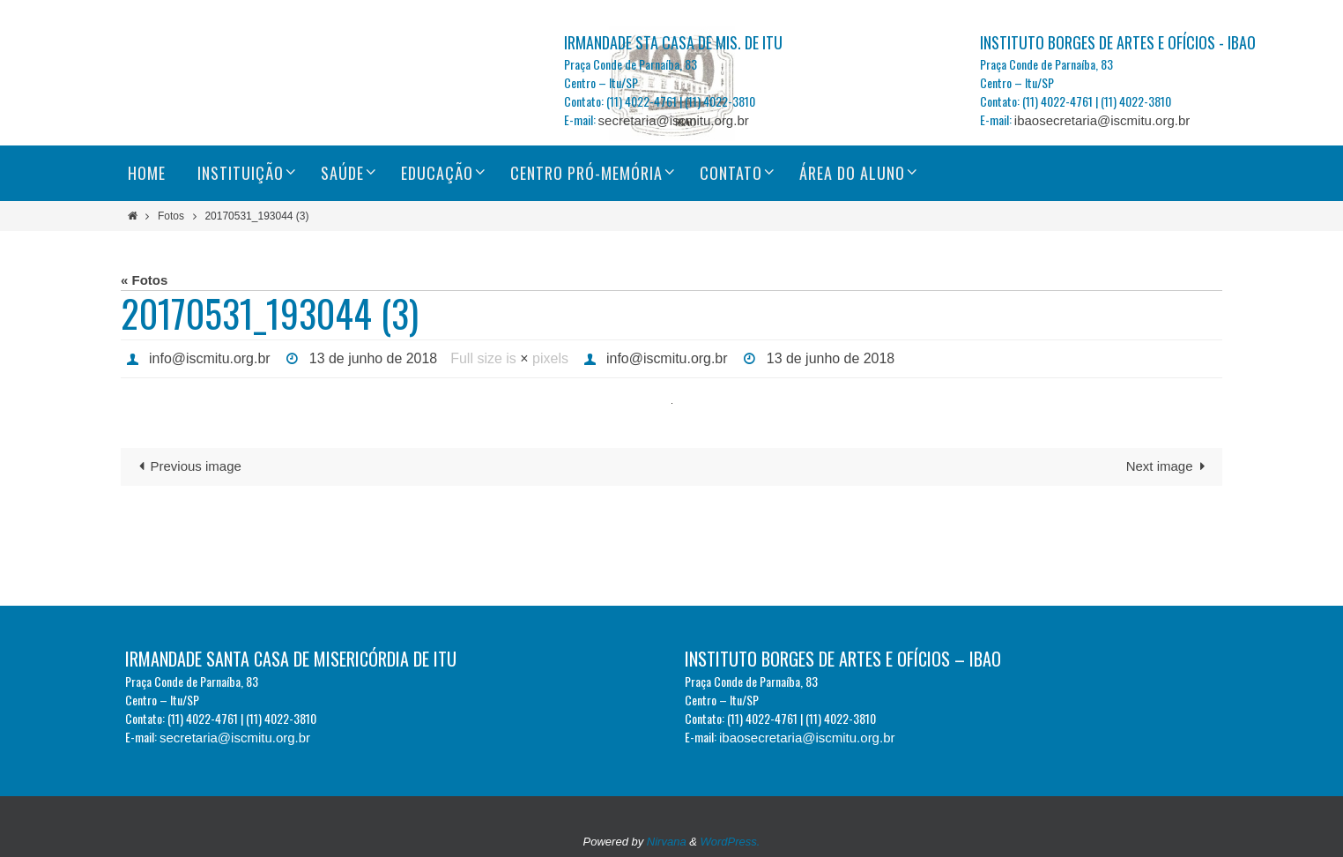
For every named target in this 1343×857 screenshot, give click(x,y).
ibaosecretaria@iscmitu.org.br (1102, 120)
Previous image (186, 465)
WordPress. (731, 841)
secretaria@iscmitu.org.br (673, 120)
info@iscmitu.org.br (210, 358)
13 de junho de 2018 (373, 358)
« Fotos (144, 279)
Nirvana (666, 841)
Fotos (171, 216)
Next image (1169, 465)
